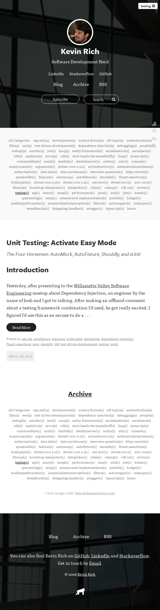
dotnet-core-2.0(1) (71, 166)
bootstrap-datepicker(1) (47, 187)
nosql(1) (63, 192)
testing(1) (22, 192)
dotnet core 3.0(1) (47, 182)
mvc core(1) (142, 182)
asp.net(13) (41, 140)
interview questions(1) (106, 171)
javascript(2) (139, 156)
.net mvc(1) (100, 182)
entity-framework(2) (87, 150)
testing (104, 344)
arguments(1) (45, 166)
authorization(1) (25, 171)
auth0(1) (109, 161)
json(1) (102, 192)
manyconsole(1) (20, 166)
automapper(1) (119, 203)
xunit (114, 344)
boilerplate (75, 338)
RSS (103, 84)
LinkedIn (56, 73)
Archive (81, 84)
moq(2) (64, 150)
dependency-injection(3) (96, 145)
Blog (58, 84)
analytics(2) (34, 156)
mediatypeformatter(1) (28, 203)
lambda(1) (65, 161)
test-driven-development (79, 344)
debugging (92, 338)
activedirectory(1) (101, 166)
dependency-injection (117, 338)
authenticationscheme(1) (135, 166)
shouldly (47, 344)
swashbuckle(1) (38, 208)
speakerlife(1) (26, 176)
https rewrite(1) (137, 171)
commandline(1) (29, 161)
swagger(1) (95, 208)
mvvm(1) (143, 187)
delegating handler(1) (67, 208)
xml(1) (115, 192)
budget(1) (134, 197)
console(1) (138, 161)
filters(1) (99, 203)
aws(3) (26, 145)
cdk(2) (64, 156)
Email (95, 562)
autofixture (42, 338)
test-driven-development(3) (55, 145)
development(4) (63, 140)
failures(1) (46, 176)
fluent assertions (18, 344)
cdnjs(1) (95, 187)
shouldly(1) (108, 176)
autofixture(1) (86, 176)
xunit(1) (49, 161)
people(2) (146, 145)
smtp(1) (51, 197)
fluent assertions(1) (133, 176)
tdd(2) (18, 156)
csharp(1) (111, 187)
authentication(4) (139, 140)
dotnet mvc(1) (121, 182)
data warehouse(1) (73, 171)
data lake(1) (49, 171)
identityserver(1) (88, 161)
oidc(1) (123, 161)
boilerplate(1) (21, 182)
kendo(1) (140, 192)
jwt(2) (51, 150)
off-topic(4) (115, 140)
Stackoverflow (81, 73)
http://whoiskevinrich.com (95, 492)
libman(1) (19, 187)
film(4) (14, 145)
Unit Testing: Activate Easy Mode (61, 242)
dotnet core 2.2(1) (75, 182)
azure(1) (48, 192)
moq (35, 344)
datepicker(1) (77, 187)
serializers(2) (141, 150)
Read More (21, 327)
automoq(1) (64, 176)
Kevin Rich (86, 573)
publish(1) (116, 197)
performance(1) (83, 192)
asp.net (27, 338)
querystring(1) (32, 197)
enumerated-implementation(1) (83, 197)
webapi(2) (19, 150)
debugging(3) (127, 145)
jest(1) (127, 192)
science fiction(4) (90, 140)
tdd (56, 344)
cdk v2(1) (127, 187)
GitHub (105, 73)
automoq (58, 338)
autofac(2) (36, 150)
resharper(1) (142, 203)
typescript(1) (115, 208)
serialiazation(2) (117, 150)
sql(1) (36, 192)
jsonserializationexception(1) (69, 203)
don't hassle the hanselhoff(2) (93, 156)
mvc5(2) (51, 156)
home (131, 208)
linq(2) (122, 156)
